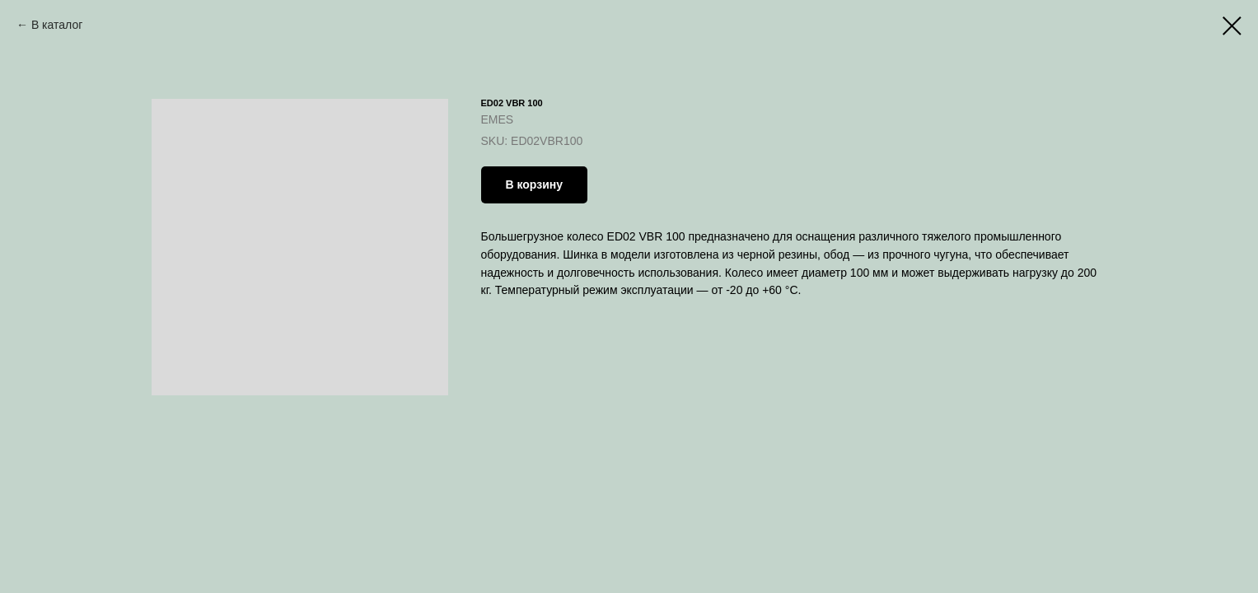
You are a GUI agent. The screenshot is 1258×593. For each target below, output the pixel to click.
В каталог (56, 24)
